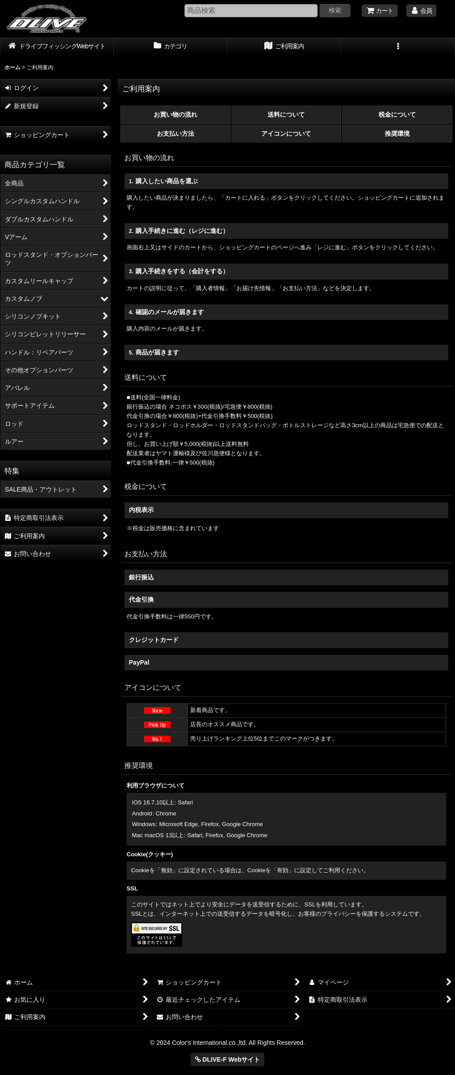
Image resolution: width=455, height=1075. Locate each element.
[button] (398, 47)
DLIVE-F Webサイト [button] (227, 1059)
